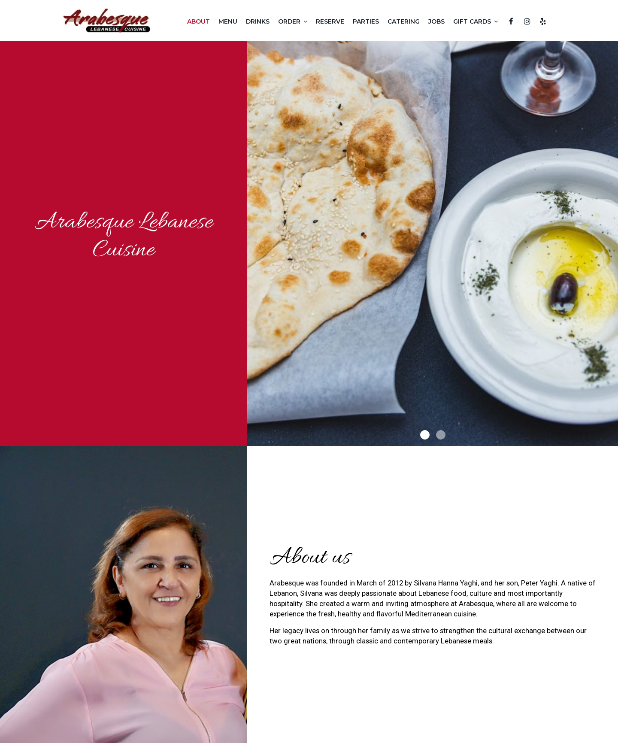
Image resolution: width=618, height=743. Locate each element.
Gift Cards (475, 21)
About (198, 21)
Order (292, 21)
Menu (227, 21)
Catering (404, 21)
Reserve (330, 21)
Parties (366, 21)
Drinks (258, 21)
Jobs (436, 21)
